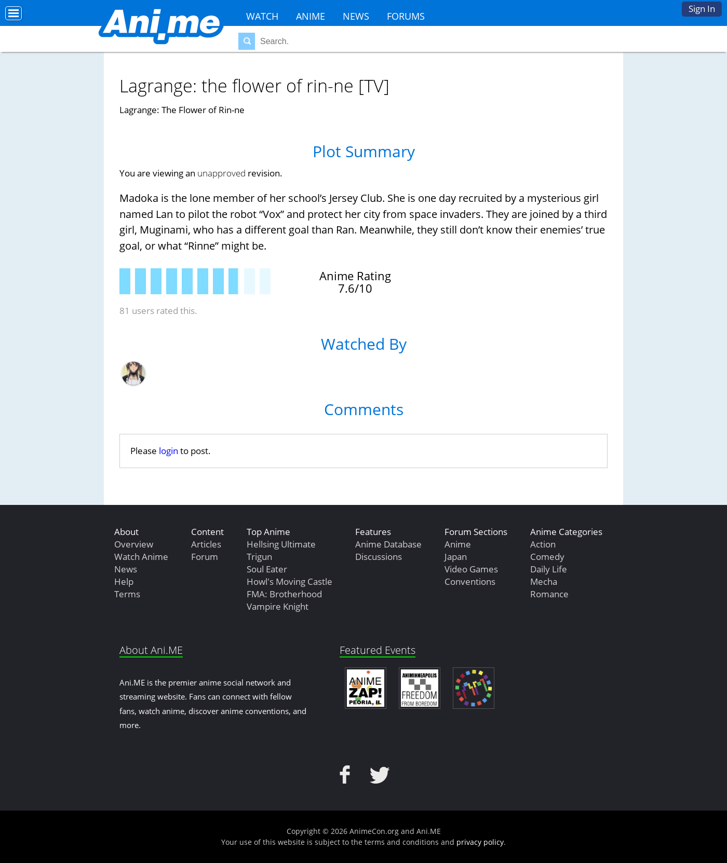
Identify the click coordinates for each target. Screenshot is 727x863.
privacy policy (480, 842)
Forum (204, 557)
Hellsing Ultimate (281, 544)
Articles (206, 544)
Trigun (259, 557)
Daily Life (548, 569)
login (168, 451)
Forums (406, 16)
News (356, 16)
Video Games (471, 569)
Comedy (547, 557)
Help (123, 581)
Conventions (470, 581)
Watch (262, 16)
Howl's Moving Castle (289, 581)
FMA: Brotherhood (284, 594)
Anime (310, 16)
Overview (133, 544)
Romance (549, 594)
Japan (456, 557)
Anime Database (388, 544)
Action (543, 544)
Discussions (378, 557)
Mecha (543, 581)
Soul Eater (267, 569)
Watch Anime (141, 557)
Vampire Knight (277, 606)
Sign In (702, 9)
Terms (127, 594)
